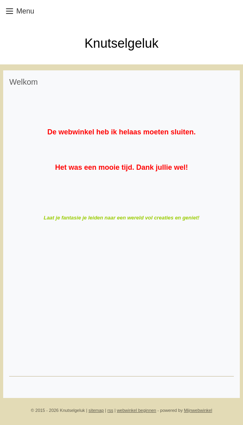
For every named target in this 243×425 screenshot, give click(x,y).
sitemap (96, 410)
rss (110, 410)
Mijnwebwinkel (198, 410)
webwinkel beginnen (136, 410)
